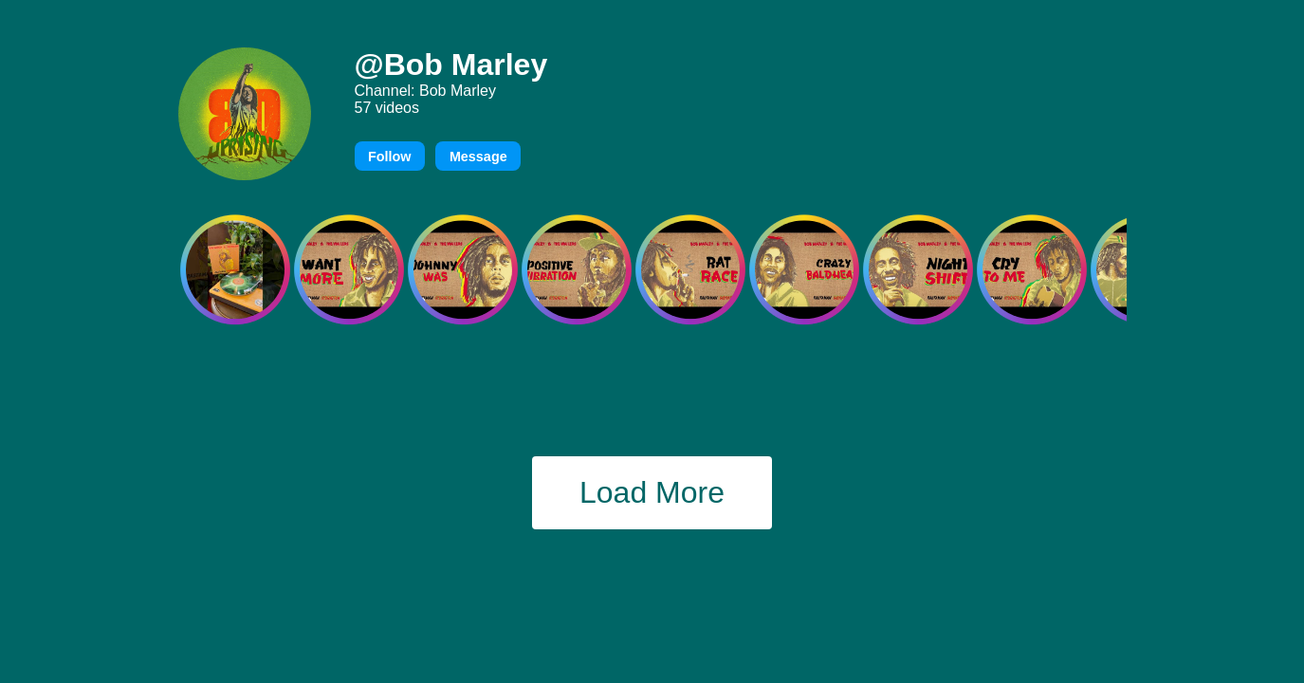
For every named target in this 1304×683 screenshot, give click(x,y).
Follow (390, 156)
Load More (652, 492)
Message (478, 156)
